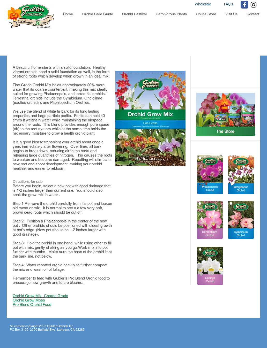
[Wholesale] (207, 4)
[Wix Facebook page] (244, 5)
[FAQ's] (228, 4)
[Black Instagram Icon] (253, 5)
